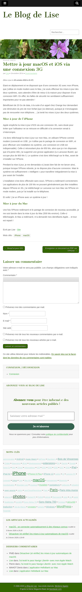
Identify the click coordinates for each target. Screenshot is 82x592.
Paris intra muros (69, 490)
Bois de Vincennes (68, 459)
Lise (7, 73)
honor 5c (6, 468)
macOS (13, 60)
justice (57, 474)
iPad (74, 467)
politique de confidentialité (57, 434)
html (13, 468)
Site (19, 229)
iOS (38, 468)
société (19, 502)
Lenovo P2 (71, 474)
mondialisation (9, 485)
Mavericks (63, 481)
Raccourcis (57, 497)
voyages (32, 507)
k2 (63, 474)
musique (33, 485)
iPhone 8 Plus (35, 474)
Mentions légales (61, 586)
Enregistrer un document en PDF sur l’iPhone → (61, 249)
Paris (54, 490)
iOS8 (68, 468)
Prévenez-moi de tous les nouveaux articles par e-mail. (31, 340)
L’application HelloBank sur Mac (43, 567)
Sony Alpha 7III (30, 502)
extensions (49, 463)
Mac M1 (27, 481)
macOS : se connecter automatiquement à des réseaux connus (38, 527)
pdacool (7, 497)
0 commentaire (31, 73)
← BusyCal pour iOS (14, 248)
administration (9, 459)
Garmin (65, 463)
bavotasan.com (56, 589)
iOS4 (44, 468)
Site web (7, 328)
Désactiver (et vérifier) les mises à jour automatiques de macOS (38, 534)
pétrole (48, 497)
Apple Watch (31, 459)
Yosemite (6, 511)
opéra (20, 490)
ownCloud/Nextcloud (33, 490)
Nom (6, 313)
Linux (14, 480)
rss (70, 497)
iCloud (20, 468)
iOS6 (56, 468)
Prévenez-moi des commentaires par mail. (25, 307)
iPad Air (6, 474)
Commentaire (10, 275)
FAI (58, 463)
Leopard (6, 480)
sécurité (71, 502)
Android (20, 459)
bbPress (42, 459)
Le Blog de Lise (31, 14)
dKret (24, 463)
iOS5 (50, 468)
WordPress (64, 506)
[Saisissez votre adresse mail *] (41, 416)
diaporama (16, 463)
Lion (20, 481)
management (52, 481)
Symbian (61, 502)
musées (43, 485)
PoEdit (40, 497)
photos (19, 496)
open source (10, 490)
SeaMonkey (9, 502)
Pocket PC (31, 497)
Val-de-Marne (20, 507)
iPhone (6, 60)
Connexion (14, 374)
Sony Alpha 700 (47, 502)
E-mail (6, 321)
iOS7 (62, 468)
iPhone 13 (48, 474)
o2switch (75, 485)
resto (65, 497)
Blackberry (51, 459)
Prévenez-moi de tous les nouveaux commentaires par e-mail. (34, 334)
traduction (7, 507)
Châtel (7, 463)
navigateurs (54, 485)
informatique (29, 467)
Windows (50, 507)
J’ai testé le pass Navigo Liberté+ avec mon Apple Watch (45, 560)
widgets (41, 507)
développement (35, 463)
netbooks (66, 485)
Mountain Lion (22, 485)
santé (76, 497)
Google (72, 463)
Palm (46, 490)
